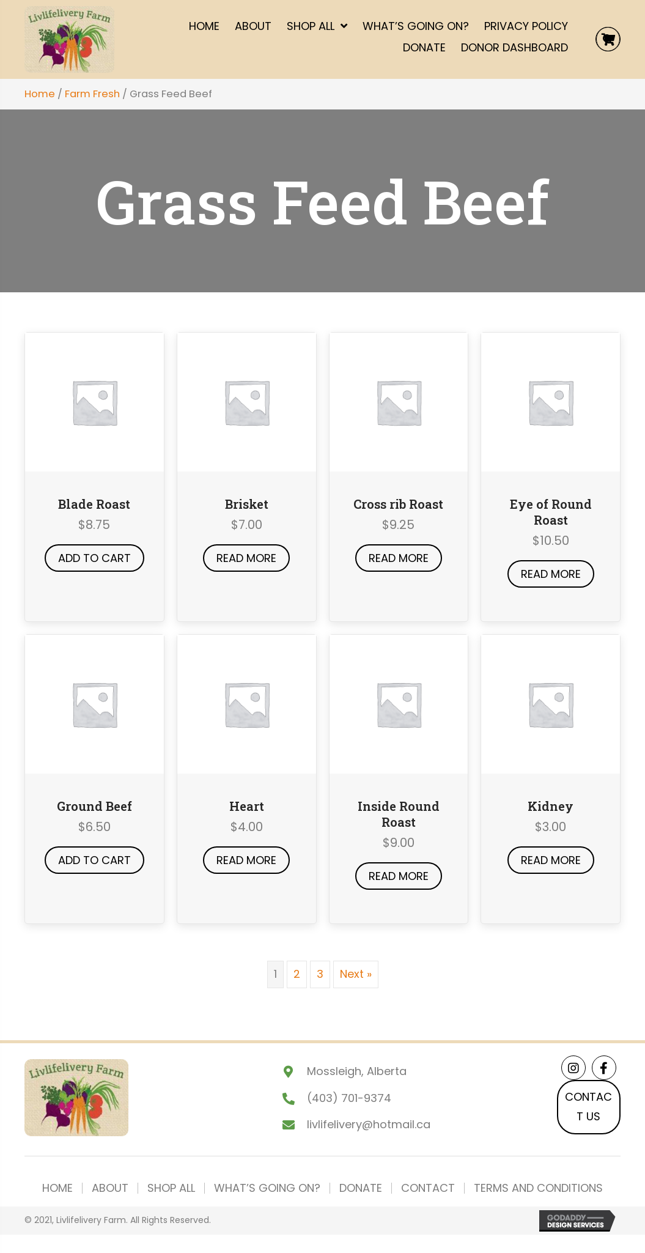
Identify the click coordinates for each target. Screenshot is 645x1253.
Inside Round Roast (399, 814)
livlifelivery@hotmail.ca (368, 1124)
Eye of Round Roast (551, 512)
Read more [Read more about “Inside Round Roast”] (399, 876)
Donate (360, 1188)
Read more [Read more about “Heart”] (246, 860)
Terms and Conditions (538, 1188)
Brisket (246, 504)
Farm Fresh (92, 94)
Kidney (550, 806)
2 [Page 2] (296, 973)
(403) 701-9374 (349, 1098)
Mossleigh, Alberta (357, 1071)
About (110, 1188)
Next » (356, 973)
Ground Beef (94, 806)
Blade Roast (94, 504)
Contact (428, 1188)
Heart (246, 806)
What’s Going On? (267, 1188)
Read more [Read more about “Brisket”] (246, 558)
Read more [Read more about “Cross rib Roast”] (399, 558)
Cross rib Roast (398, 504)
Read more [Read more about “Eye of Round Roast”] (551, 574)
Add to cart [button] (94, 558)
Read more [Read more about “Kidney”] (551, 860)
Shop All (171, 1188)
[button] (573, 1067)
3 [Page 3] (320, 973)
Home (39, 94)
